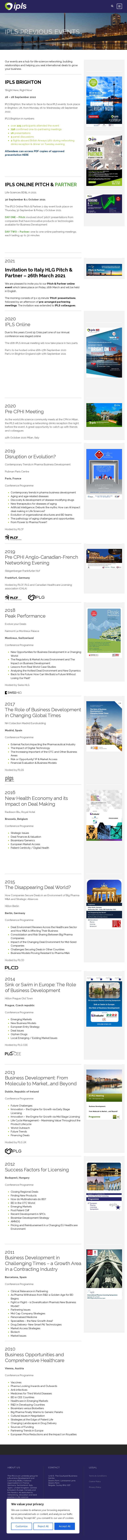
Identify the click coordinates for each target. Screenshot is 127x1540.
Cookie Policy (95, 1468)
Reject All (43, 1526)
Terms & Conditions (97, 1462)
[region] (43, 1516)
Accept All (65, 1526)
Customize (21, 1526)
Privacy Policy (95, 1474)
